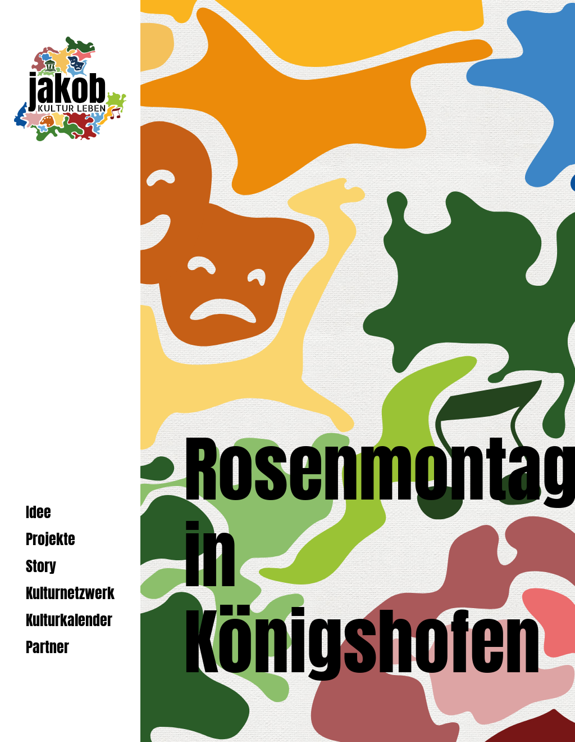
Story (41, 566)
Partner (47, 647)
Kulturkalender (69, 620)
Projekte (50, 539)
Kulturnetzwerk (70, 593)
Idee (38, 512)
